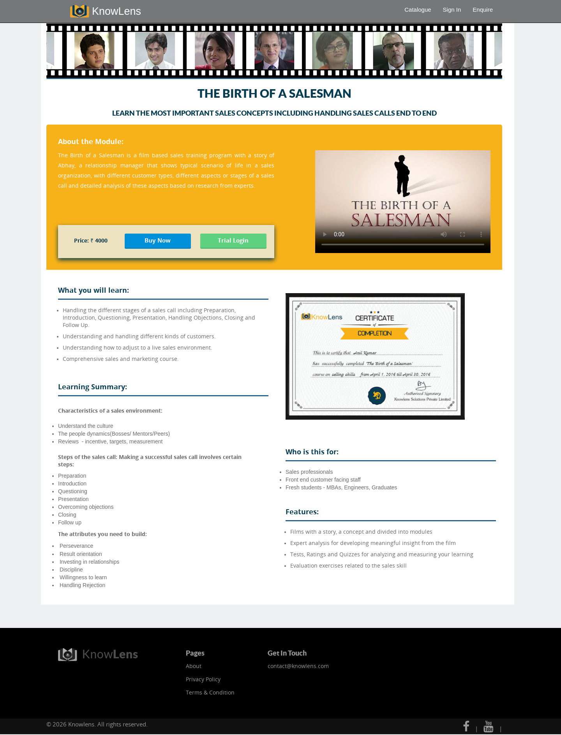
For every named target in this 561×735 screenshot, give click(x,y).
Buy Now (158, 240)
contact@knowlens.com (298, 666)
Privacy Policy (203, 679)
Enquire (483, 9)
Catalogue (417, 9)
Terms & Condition (210, 692)
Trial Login (233, 240)
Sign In (452, 9)
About (193, 666)
